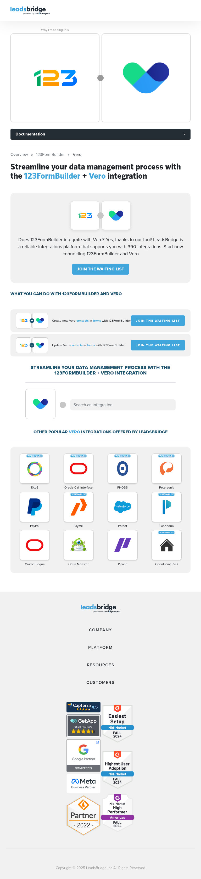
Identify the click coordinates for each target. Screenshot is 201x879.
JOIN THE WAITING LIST (100, 269)
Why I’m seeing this (55, 29)
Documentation (30, 134)
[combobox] (122, 404)
